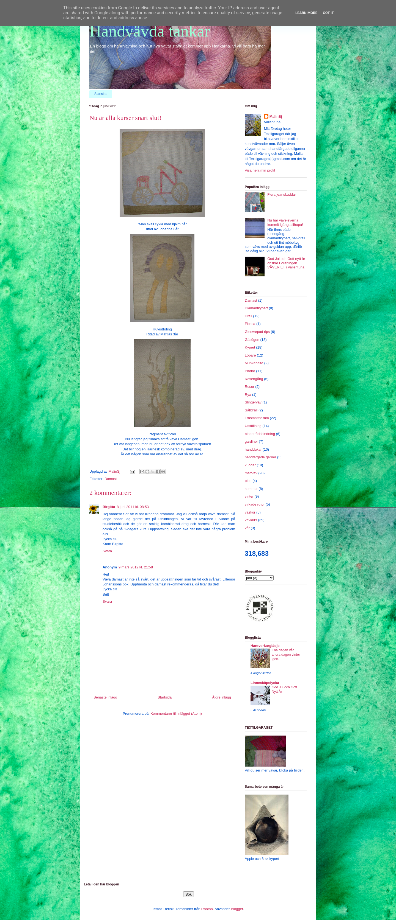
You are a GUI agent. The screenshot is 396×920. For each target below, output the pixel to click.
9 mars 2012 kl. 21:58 (136, 567)
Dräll (248, 316)
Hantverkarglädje (265, 646)
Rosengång (254, 379)
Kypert (250, 347)
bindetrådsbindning (260, 434)
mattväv (251, 473)
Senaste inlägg (105, 697)
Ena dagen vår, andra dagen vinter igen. (286, 654)
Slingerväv (253, 402)
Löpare (250, 355)
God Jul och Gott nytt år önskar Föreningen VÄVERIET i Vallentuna (286, 263)
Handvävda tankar (149, 31)
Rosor (249, 387)
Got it (328, 13)
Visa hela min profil (260, 170)
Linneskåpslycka (265, 683)
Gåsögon (252, 340)
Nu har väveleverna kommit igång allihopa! (285, 222)
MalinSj (276, 116)
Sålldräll (251, 410)
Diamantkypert (256, 308)
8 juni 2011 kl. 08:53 (133, 507)
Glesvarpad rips (257, 332)
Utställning (253, 426)
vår (247, 528)
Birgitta (109, 507)
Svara (107, 551)
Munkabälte (254, 363)
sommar (251, 489)
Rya (248, 394)
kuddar (250, 465)
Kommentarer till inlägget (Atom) (176, 713)
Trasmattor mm (257, 418)
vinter (249, 496)
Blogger (237, 909)
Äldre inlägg (221, 697)
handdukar (253, 449)
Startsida (100, 94)
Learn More (306, 13)
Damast (111, 479)
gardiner (251, 441)
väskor (250, 512)
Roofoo (207, 909)
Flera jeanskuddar (281, 194)
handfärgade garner (260, 457)
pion (248, 481)
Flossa (250, 324)
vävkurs (251, 520)
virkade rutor (255, 504)
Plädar (250, 371)
